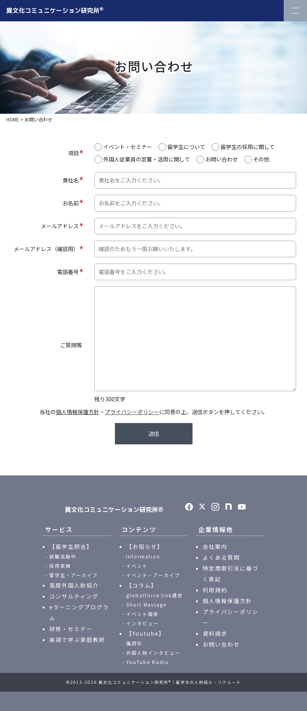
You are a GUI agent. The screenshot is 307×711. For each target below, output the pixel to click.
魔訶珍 (134, 643)
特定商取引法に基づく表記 (230, 573)
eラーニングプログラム (79, 612)
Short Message (146, 604)
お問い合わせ (221, 644)
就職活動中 (62, 556)
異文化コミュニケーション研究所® (114, 509)
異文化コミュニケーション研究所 (55, 10)
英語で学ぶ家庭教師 (77, 639)
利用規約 (215, 590)
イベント (137, 565)
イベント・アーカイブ (153, 575)
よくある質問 (221, 557)
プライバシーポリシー (132, 412)
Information (143, 556)
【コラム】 (141, 585)
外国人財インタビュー (153, 652)
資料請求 (215, 633)
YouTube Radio (147, 662)
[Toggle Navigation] (295, 10)
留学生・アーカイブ (73, 575)
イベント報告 (142, 613)
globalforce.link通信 (154, 595)
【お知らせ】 (144, 546)
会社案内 (215, 546)
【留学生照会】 (71, 546)
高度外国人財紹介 (74, 585)
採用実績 (60, 565)
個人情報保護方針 (77, 412)
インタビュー (142, 623)
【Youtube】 (145, 633)
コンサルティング (74, 596)
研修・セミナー (71, 629)
